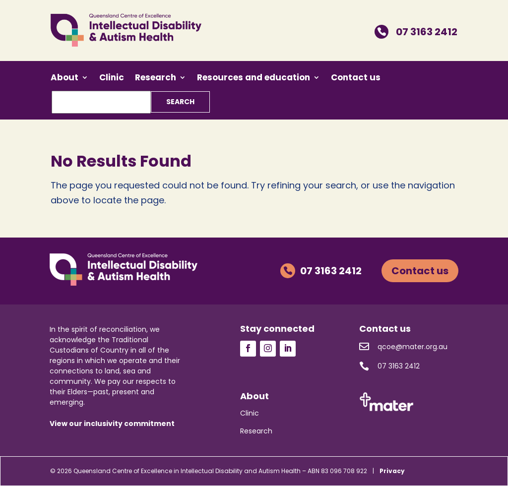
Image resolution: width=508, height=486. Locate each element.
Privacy (392, 471)
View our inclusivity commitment (112, 423)
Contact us (356, 78)
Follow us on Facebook (248, 349)
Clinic (111, 78)
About (64, 78)
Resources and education (253, 78)
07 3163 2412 (416, 32)
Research (155, 78)
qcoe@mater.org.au (403, 347)
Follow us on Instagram (268, 349)
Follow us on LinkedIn (288, 349)
